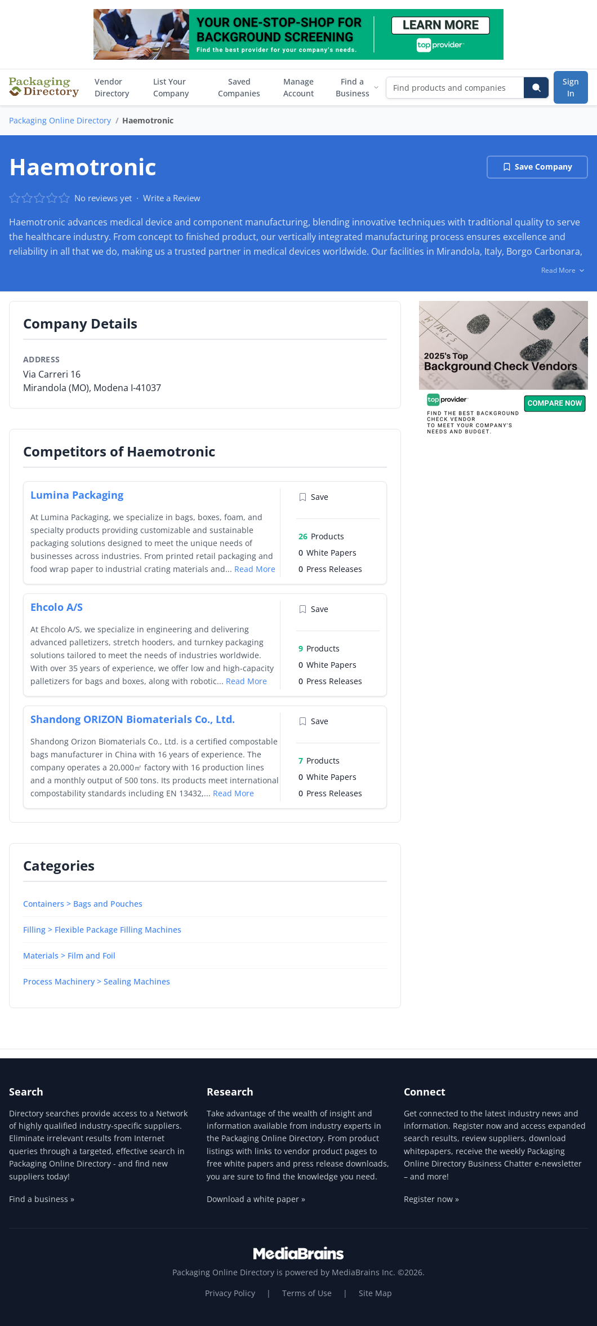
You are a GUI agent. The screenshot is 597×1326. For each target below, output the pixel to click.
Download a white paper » (256, 1199)
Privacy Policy (230, 1293)
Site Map (375, 1293)
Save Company (537, 166)
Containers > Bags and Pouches (82, 903)
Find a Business (357, 87)
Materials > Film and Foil (69, 955)
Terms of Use (307, 1293)
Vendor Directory (112, 87)
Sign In (571, 87)
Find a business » (41, 1199)
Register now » (431, 1199)
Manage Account (298, 87)
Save (313, 497)
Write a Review (172, 197)
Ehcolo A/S (56, 607)
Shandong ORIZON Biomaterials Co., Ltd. (132, 719)
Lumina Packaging (76, 495)
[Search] (536, 87)
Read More (254, 569)
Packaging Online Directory (60, 120)
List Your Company (171, 87)
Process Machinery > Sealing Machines (96, 981)
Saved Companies (239, 87)
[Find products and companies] (455, 87)
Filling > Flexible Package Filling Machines (102, 929)
